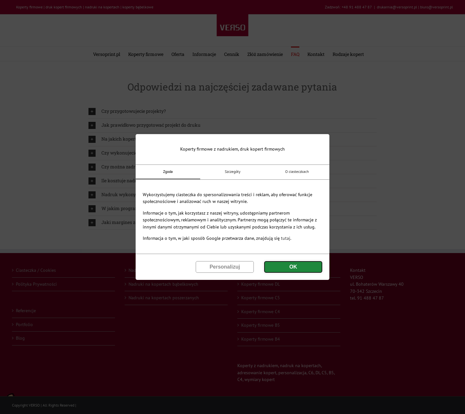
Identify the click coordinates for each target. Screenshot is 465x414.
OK (293, 267)
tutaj (285, 238)
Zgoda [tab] (168, 171)
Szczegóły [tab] (233, 171)
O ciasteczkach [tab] (297, 171)
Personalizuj (225, 267)
